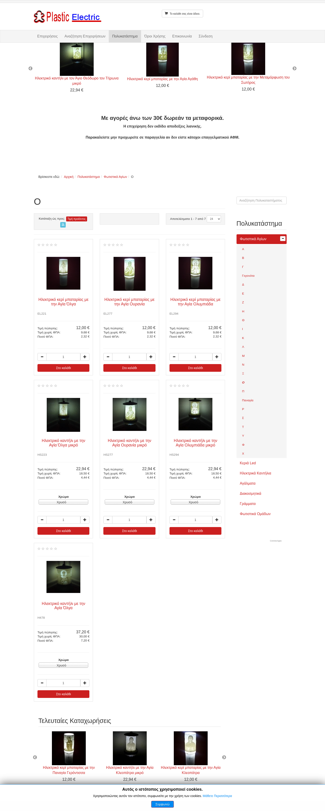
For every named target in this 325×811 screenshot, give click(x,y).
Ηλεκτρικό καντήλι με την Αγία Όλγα (63, 605)
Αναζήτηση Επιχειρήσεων (85, 36)
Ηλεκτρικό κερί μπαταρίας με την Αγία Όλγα (63, 301)
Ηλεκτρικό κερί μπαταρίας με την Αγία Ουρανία (129, 301)
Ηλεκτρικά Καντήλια (255, 473)
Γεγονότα (248, 275)
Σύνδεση (205, 36)
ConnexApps (276, 541)
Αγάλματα (247, 483)
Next (294, 68)
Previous (30, 68)
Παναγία (247, 400)
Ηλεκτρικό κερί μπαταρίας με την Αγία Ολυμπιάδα (195, 301)
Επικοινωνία (182, 36)
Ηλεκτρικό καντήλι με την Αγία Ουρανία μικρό (129, 442)
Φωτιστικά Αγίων (115, 177)
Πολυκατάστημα (124, 36)
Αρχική (69, 177)
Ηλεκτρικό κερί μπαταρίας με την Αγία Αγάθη (162, 79)
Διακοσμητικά (250, 493)
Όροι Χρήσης (155, 36)
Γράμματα (248, 504)
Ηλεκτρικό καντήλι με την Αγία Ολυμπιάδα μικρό (195, 442)
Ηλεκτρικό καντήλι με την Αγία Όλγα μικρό (63, 442)
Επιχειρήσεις (47, 36)
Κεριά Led (248, 463)
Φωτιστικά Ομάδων (255, 514)
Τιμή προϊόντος (76, 219)
